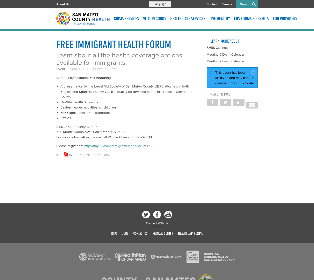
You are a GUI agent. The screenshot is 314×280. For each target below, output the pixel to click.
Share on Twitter (225, 102)
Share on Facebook (212, 102)
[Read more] (94, 257)
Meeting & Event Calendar (225, 54)
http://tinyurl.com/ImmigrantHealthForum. (115, 146)
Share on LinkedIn (238, 102)
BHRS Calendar (218, 47)
